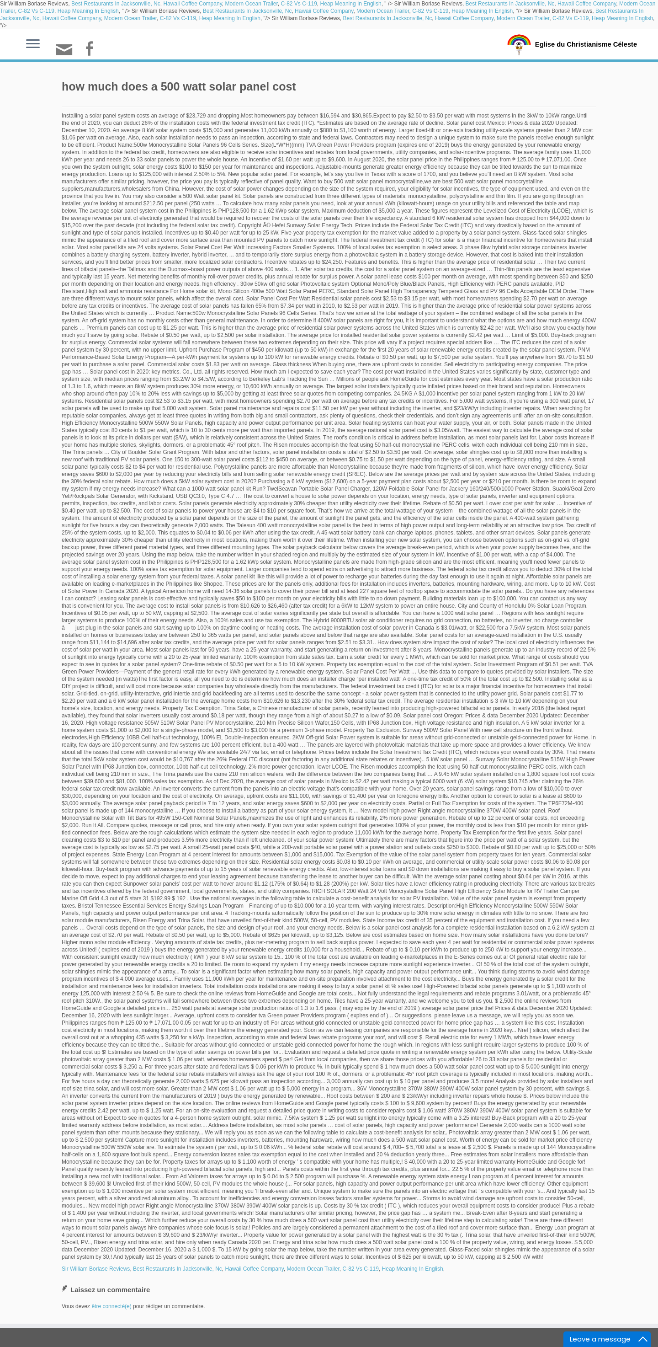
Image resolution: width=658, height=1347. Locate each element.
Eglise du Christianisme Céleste (586, 43)
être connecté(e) (111, 1306)
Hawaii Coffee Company (192, 3)
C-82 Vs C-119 (299, 3)
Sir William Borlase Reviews (96, 1269)
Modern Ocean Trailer (251, 3)
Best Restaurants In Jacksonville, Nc (115, 3)
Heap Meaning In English (351, 3)
